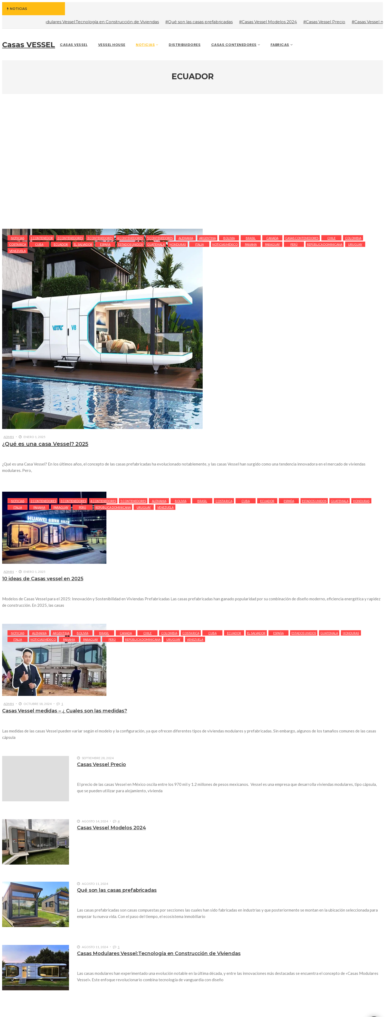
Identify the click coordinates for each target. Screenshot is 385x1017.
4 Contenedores (130, 238)
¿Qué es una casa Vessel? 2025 (45, 444)
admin (8, 437)
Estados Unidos (130, 244)
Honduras (178, 244)
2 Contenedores (70, 238)
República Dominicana (324, 244)
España (105, 244)
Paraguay (272, 244)
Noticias (17, 238)
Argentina (207, 238)
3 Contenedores (100, 238)
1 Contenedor (41, 238)
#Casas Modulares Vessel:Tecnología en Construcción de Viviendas (98, 21)
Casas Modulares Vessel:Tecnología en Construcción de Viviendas (159, 953)
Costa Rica (17, 244)
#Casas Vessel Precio (331, 21)
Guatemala (156, 244)
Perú (294, 244)
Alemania (186, 238)
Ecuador (61, 244)
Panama (251, 244)
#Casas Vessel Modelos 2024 (274, 21)
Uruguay (355, 244)
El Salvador (83, 244)
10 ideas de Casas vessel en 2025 (42, 579)
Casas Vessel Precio (101, 764)
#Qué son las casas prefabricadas (205, 21)
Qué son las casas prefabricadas (117, 890)
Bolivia (229, 238)
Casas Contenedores (301, 238)
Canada (272, 238)
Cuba (39, 244)
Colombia (353, 238)
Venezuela (17, 251)
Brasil (251, 238)
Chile (331, 238)
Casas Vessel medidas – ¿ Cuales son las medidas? (64, 711)
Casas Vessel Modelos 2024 (111, 828)
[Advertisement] (192, 162)
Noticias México (225, 244)
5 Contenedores (160, 238)
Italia (199, 244)
